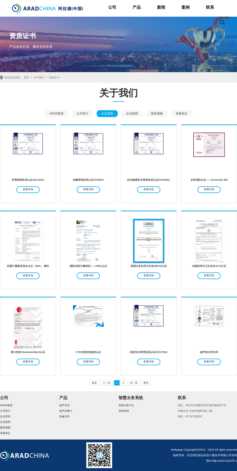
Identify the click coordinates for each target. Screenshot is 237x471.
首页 (26, 77)
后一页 (134, 382)
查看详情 (28, 189)
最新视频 (157, 113)
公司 (112, 7)
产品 (137, 7)
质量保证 (182, 113)
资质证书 (54, 77)
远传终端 (123, 410)
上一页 (106, 382)
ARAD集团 (56, 113)
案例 (185, 7)
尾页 (145, 382)
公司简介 (82, 113)
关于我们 (39, 77)
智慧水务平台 (126, 405)
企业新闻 (132, 113)
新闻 (161, 7)
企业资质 (107, 113)
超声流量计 (65, 410)
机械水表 (64, 416)
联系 (210, 7)
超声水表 (64, 405)
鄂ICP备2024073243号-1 (221, 460)
